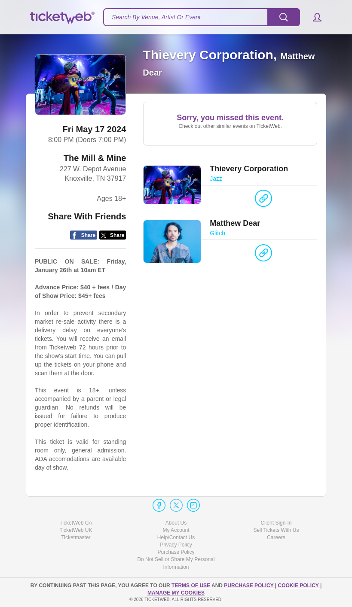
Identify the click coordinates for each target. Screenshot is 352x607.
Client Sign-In (275, 523)
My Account (175, 530)
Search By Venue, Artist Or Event (156, 17)
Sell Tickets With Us (276, 530)
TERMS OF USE (191, 586)
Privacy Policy (176, 545)
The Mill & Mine (95, 158)
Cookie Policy (299, 586)
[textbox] (201, 17)
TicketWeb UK (75, 530)
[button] (313, 17)
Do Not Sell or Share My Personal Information (175, 563)
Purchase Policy (175, 552)
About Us (176, 523)
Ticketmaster (75, 537)
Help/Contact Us (176, 537)
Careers (276, 537)
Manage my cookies (176, 593)
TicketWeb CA (75, 523)
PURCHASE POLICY (249, 586)
